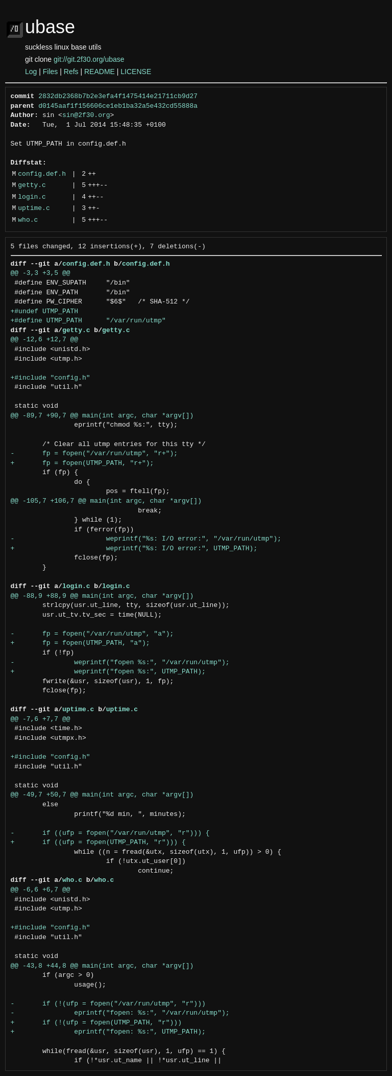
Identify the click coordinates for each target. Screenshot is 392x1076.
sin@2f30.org (86, 115)
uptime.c (34, 208)
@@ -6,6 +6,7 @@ (40, 890)
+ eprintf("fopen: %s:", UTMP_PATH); (108, 1032)
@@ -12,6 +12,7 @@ (45, 339)
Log (31, 71)
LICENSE (135, 71)
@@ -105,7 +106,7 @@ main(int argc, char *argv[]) (106, 501)
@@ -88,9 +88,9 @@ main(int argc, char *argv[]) (102, 596)
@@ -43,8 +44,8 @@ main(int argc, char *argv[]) (102, 966)
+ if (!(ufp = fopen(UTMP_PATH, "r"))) (96, 1022)
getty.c (32, 185)
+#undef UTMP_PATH (45, 311)
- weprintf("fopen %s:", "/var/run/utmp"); (120, 662)
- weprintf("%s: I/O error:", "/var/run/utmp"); (146, 539)
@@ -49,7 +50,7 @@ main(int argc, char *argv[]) (102, 795)
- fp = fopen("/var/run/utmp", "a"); (92, 634)
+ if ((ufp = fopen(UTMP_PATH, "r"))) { (98, 842)
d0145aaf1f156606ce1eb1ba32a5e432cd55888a (118, 106)
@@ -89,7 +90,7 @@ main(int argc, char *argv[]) (102, 415)
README (99, 71)
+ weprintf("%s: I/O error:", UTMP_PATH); (134, 548)
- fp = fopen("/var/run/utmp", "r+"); (94, 453)
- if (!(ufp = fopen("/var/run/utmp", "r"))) (108, 1004)
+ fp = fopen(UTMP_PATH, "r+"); (82, 463)
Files (50, 71)
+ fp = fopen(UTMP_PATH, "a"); (80, 643)
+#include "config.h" (50, 378)
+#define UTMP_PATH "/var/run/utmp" (88, 320)
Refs (71, 71)
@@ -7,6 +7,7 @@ (40, 719)
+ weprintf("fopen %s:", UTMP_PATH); (108, 671)
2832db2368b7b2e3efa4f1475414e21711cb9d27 (118, 96)
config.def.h (42, 174)
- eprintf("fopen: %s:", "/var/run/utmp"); (120, 1013)
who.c (28, 220)
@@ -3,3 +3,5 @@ (40, 273)
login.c (32, 197)
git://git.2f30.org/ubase (89, 59)
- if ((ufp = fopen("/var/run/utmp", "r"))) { (110, 833)
